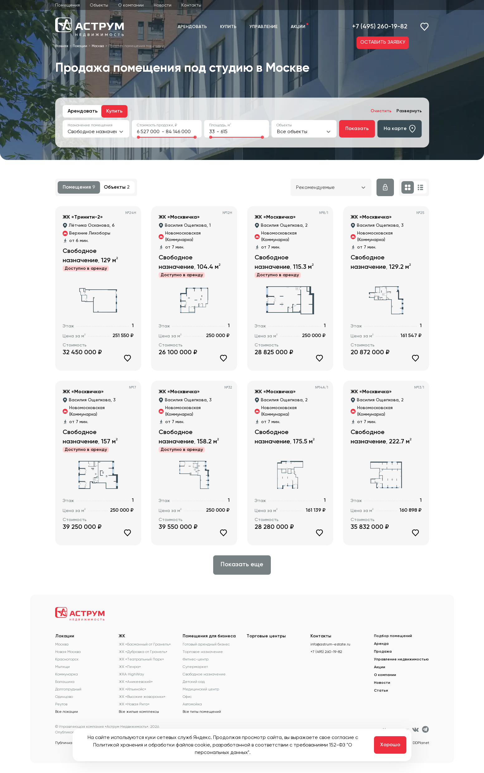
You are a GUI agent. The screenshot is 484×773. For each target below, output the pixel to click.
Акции (298, 27)
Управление (264, 27)
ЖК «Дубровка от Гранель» (143, 652)
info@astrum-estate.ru (330, 644)
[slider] (138, 137)
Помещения (67, 4)
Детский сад (194, 681)
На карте (399, 129)
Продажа (383, 652)
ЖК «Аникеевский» (136, 681)
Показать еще (242, 565)
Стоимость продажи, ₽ (157, 125)
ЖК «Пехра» (130, 666)
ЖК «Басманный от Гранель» (145, 644)
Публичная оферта (72, 743)
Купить (228, 27)
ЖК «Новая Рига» (134, 704)
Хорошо (390, 744)
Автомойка (192, 704)
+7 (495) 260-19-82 (379, 27)
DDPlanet (421, 743)
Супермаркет (195, 666)
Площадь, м (220, 125)
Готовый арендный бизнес (206, 644)
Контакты (191, 4)
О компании (131, 4)
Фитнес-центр (195, 659)
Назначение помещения (90, 125)
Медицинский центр (201, 689)
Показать (357, 128)
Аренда (381, 644)
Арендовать (192, 27)
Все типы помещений (202, 711)
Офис (187, 696)
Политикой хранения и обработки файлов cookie (151, 745)
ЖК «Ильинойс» (132, 689)
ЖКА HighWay (131, 674)
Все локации (66, 711)
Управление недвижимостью (401, 659)
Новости (162, 4)
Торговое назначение (203, 652)
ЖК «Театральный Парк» (141, 659)
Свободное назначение (204, 674)
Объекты (99, 4)
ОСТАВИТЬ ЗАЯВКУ (382, 42)
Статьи (381, 691)
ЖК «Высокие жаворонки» (142, 696)
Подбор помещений (393, 636)
